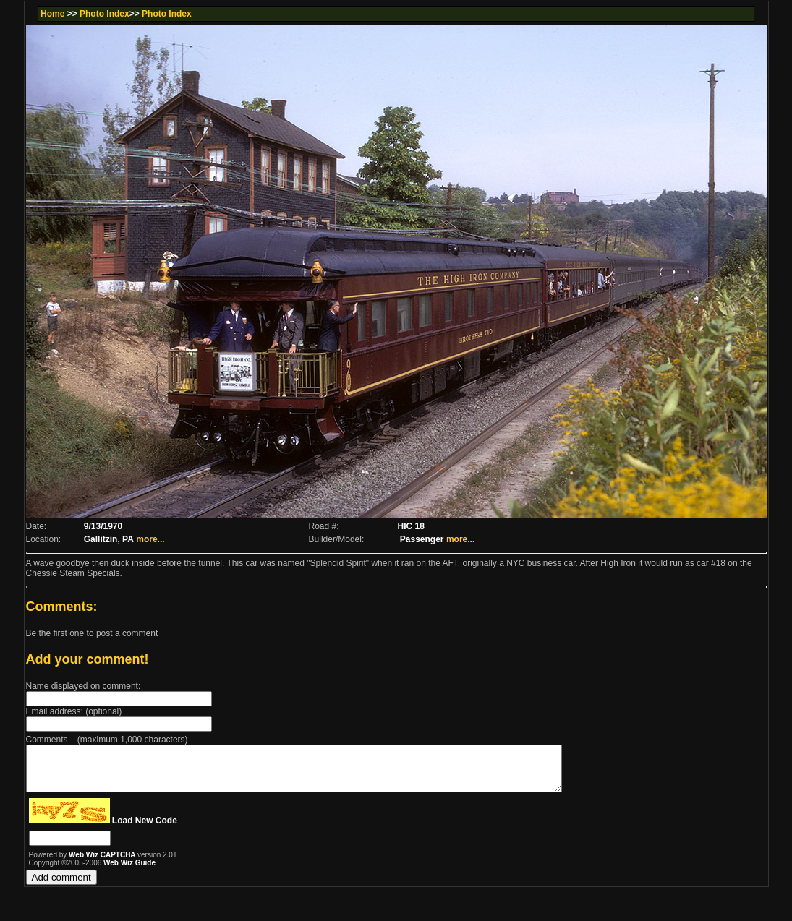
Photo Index (104, 14)
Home (52, 14)
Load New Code (144, 829)
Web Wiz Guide (129, 871)
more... (150, 539)
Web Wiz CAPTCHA (103, 864)
